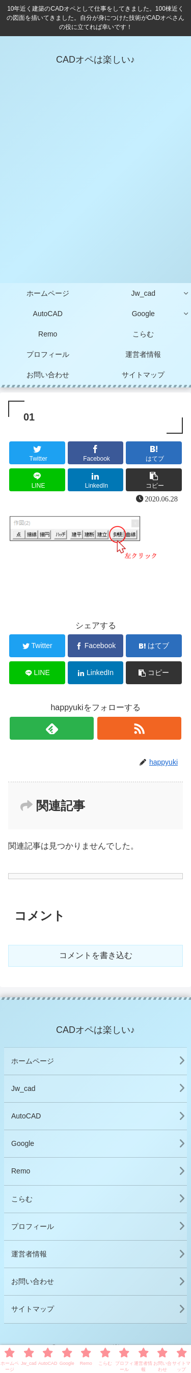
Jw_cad (23, 1088)
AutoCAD (26, 1116)
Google (22, 1143)
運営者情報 (29, 1254)
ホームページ (32, 1061)
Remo (20, 1171)
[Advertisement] (95, 183)
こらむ (22, 1199)
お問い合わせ (32, 1281)
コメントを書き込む (95, 955)
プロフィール (32, 1226)
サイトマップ (32, 1309)
